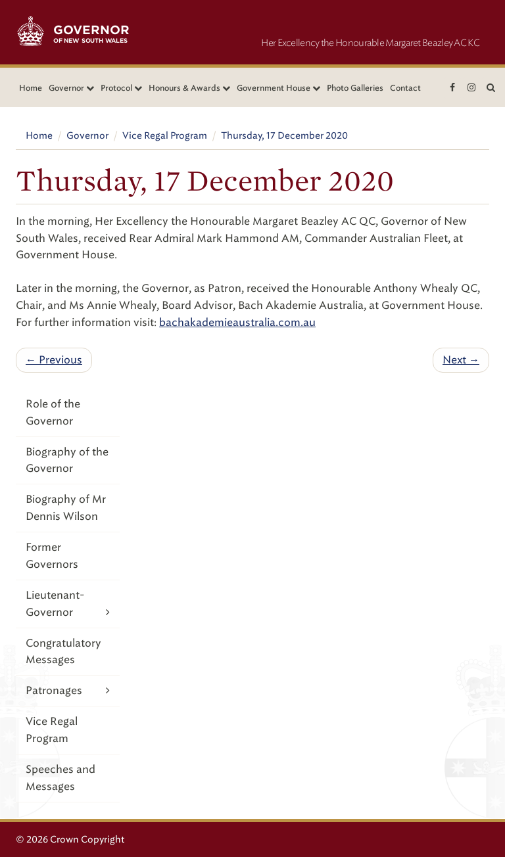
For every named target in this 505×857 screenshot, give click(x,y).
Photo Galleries (355, 88)
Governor (87, 135)
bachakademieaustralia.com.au (237, 322)
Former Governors (52, 555)
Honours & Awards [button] (189, 88)
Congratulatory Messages (63, 651)
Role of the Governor (53, 412)
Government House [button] (278, 88)
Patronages (68, 690)
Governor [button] (71, 88)
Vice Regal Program (164, 135)
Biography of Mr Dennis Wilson (66, 507)
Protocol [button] (121, 88)
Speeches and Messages (60, 778)
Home (30, 88)
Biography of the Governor (67, 460)
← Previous (54, 360)
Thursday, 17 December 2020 (284, 135)
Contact (405, 88)
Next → (461, 360)
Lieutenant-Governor (68, 604)
